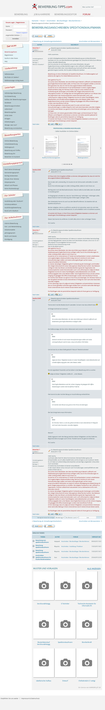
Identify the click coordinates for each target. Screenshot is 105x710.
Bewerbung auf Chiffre (12, 150)
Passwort (9, 30)
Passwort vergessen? (21, 32)
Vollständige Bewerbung (13, 93)
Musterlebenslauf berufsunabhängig (43, 643)
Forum (86, 14)
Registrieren (20, 22)
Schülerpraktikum (11, 204)
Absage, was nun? (11, 125)
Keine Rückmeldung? (12, 188)
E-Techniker (65, 604)
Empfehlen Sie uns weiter (9, 698)
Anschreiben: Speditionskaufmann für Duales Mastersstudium (43, 557)
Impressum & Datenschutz (30, 698)
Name (8, 26)
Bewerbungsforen (11, 52)
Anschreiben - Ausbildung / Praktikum (72, 546)
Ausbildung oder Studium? (14, 201)
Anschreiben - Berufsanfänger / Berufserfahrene (75, 541)
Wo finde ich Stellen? (12, 77)
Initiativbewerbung (11, 144)
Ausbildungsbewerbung (13, 207)
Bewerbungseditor (65, 14)
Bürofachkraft (87, 642)
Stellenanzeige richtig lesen (14, 80)
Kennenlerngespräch (12, 173)
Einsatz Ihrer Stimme (12, 179)
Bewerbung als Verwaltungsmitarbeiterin (47, 41)
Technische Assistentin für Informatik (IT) (87, 605)
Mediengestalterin (83, 158)
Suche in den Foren (11, 58)
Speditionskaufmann (65, 642)
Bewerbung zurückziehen (13, 128)
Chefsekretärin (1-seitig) (87, 681)
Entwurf (65, 681)
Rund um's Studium (11, 211)
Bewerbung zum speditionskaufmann (42, 541)
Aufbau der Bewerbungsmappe (15, 99)
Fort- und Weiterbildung (13, 227)
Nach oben (36, 124)
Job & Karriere (42, 14)
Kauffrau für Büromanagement (51, 158)
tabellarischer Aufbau (43, 681)
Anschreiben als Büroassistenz (89, 41)
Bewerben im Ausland (12, 157)
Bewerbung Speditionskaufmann (42, 546)
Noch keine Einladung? (12, 169)
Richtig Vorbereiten (11, 176)
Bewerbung (21, 14)
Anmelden (15, 38)
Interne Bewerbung (11, 223)
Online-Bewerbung (11, 141)
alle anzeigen (94, 568)
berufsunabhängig (43, 604)
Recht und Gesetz (11, 236)
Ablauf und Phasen (11, 185)
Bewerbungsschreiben (12, 106)
